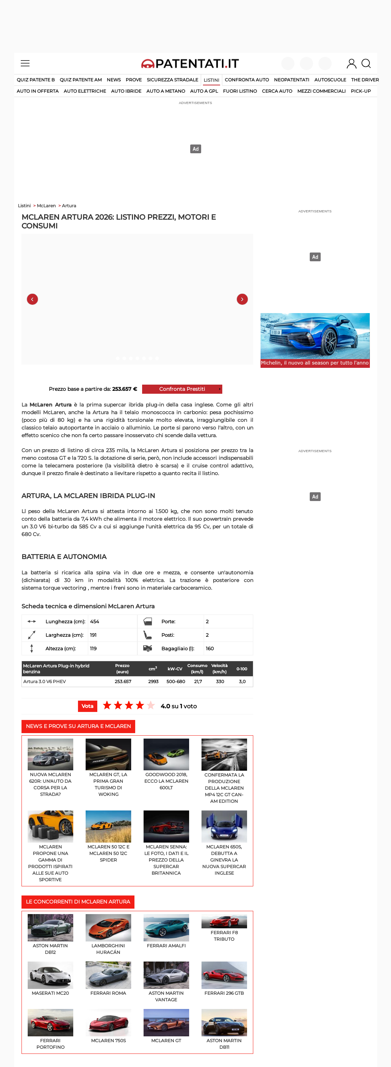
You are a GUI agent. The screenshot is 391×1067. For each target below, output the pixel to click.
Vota (88, 706)
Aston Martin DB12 (50, 934)
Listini (211, 80)
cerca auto (277, 91)
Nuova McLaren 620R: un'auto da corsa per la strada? (50, 768)
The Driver (365, 79)
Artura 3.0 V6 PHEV (44, 681)
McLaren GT (166, 1026)
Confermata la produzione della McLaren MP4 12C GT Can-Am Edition (224, 771)
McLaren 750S (108, 1026)
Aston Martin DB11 (224, 1029)
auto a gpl (204, 91)
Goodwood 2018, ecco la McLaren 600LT (166, 765)
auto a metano (165, 91)
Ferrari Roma (108, 979)
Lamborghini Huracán (108, 934)
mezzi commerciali (321, 91)
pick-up (361, 91)
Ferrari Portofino (50, 1029)
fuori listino (240, 91)
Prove (134, 79)
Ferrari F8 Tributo (224, 928)
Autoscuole (330, 79)
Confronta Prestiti (182, 389)
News (114, 79)
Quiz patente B (36, 79)
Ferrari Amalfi (166, 931)
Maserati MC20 (50, 979)
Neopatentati (291, 79)
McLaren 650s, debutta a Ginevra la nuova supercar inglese (224, 843)
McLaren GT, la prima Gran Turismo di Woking (108, 768)
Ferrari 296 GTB (224, 979)
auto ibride (126, 91)
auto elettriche (85, 91)
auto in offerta (38, 91)
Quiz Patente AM (81, 79)
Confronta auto (247, 79)
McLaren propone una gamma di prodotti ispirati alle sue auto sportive (50, 846)
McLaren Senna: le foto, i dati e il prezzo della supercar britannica (166, 843)
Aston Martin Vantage (166, 982)
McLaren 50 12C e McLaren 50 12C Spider (108, 836)
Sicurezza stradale (172, 79)
